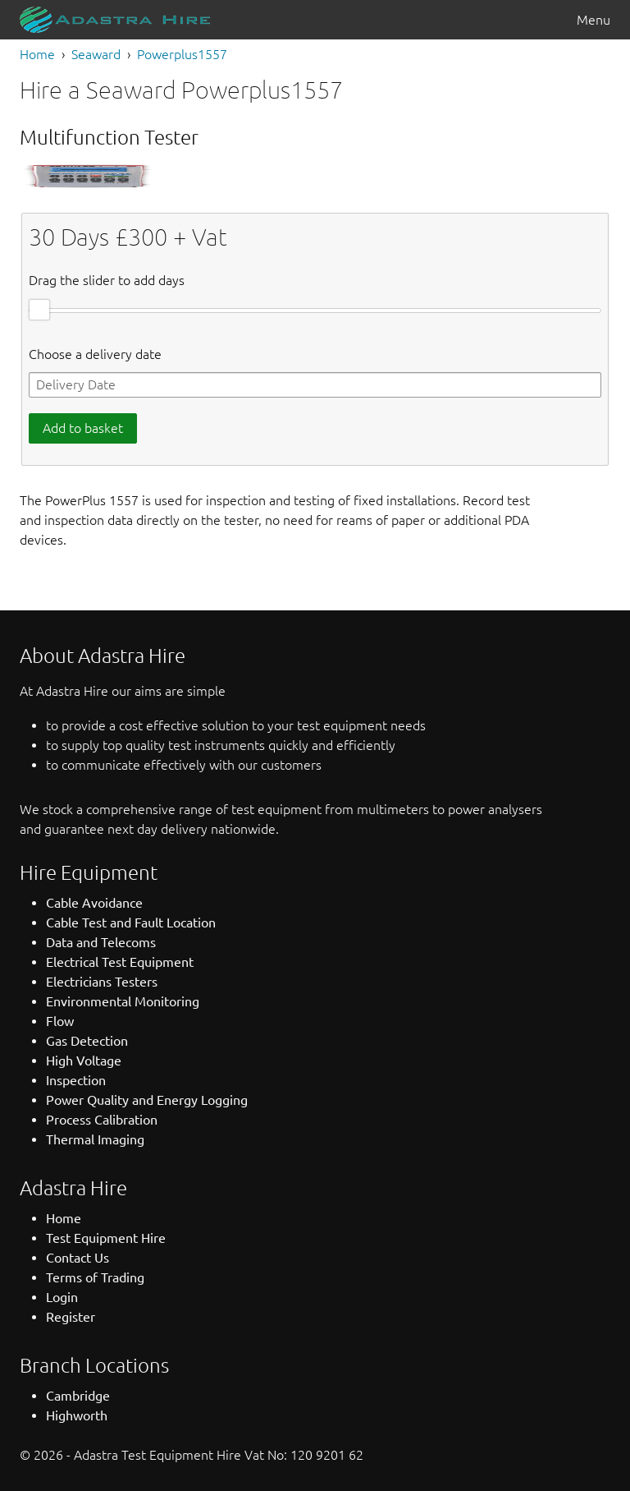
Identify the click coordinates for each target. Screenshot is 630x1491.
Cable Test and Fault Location (131, 922)
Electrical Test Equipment (120, 962)
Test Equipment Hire (106, 1238)
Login (62, 1297)
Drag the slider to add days (107, 280)
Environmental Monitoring (122, 1001)
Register (70, 1316)
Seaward (96, 54)
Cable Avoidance (94, 902)
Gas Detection (87, 1040)
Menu (593, 19)
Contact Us (77, 1257)
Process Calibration (102, 1119)
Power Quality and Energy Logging (147, 1100)
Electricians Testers (102, 981)
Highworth (76, 1415)
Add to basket (83, 428)
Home (37, 54)
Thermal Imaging (95, 1139)
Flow (60, 1021)
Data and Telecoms (101, 942)
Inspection (76, 1080)
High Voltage (83, 1060)
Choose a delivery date (95, 354)
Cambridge (78, 1395)
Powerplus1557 (182, 54)
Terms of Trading (95, 1277)
